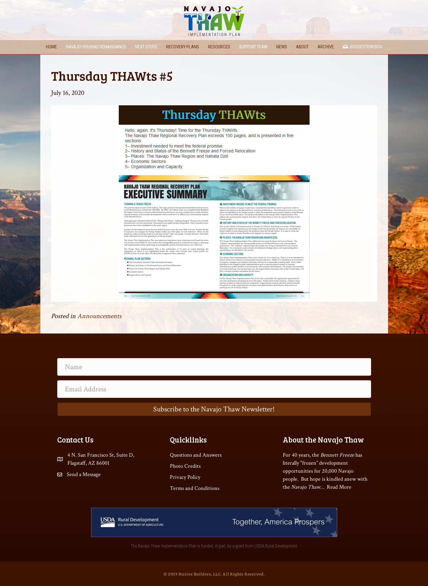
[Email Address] (214, 389)
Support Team (253, 47)
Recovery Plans (182, 47)
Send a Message (84, 474)
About (302, 47)
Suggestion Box (362, 47)
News (281, 47)
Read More (339, 487)
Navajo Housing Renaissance (96, 47)
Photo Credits (185, 466)
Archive (326, 47)
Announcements (99, 316)
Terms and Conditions (194, 488)
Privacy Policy (185, 477)
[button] (214, 409)
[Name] (214, 367)
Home (51, 47)
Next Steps (146, 47)
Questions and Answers (196, 455)
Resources (219, 47)
